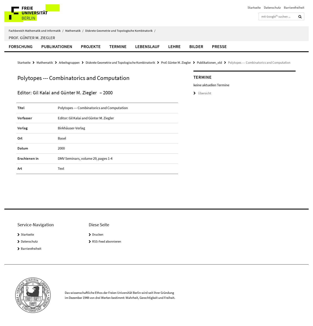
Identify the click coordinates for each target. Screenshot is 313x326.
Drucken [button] (97, 234)
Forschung (21, 46)
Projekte (91, 46)
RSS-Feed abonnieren (106, 241)
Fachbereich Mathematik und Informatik (36, 30)
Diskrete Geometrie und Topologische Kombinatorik (120, 30)
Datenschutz (272, 7)
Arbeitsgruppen (69, 62)
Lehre (174, 46)
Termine (118, 46)
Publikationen (56, 46)
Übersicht (202, 93)
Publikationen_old (209, 62)
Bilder (196, 46)
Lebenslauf (147, 46)
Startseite (254, 7)
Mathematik (74, 30)
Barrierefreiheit (294, 7)
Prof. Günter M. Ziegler (32, 37)
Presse (219, 46)
